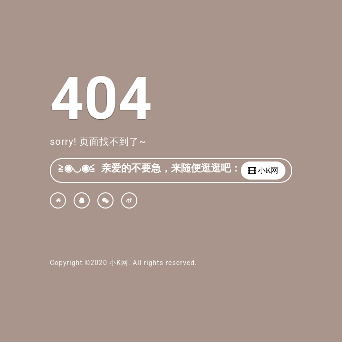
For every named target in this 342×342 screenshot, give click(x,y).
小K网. (119, 262)
